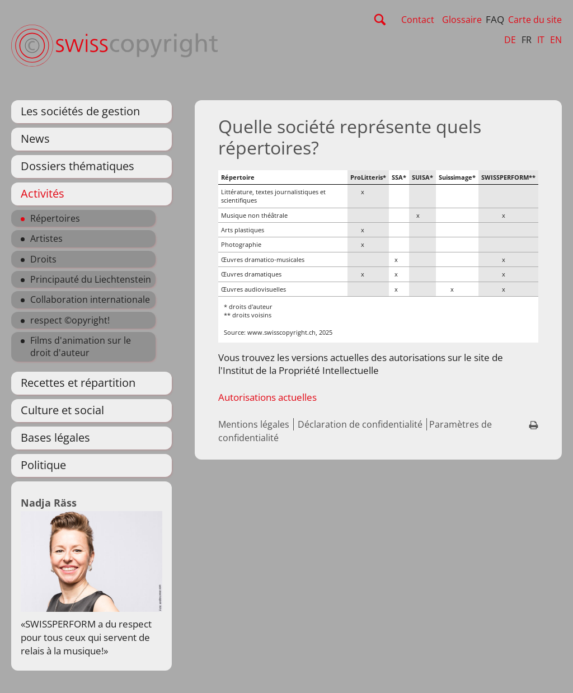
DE (510, 40)
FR (527, 40)
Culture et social (62, 410)
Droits (43, 259)
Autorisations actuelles (267, 397)
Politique (43, 464)
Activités (42, 193)
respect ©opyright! (70, 320)
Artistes (46, 238)
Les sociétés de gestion (80, 111)
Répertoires (55, 218)
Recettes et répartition (78, 382)
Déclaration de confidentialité (360, 424)
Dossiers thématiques (77, 166)
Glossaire (462, 19)
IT (540, 40)
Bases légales (55, 437)
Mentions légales (253, 424)
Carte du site (535, 19)
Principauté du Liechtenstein (90, 279)
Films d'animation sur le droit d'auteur (80, 346)
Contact (417, 19)
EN (556, 40)
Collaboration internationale (90, 299)
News (35, 138)
